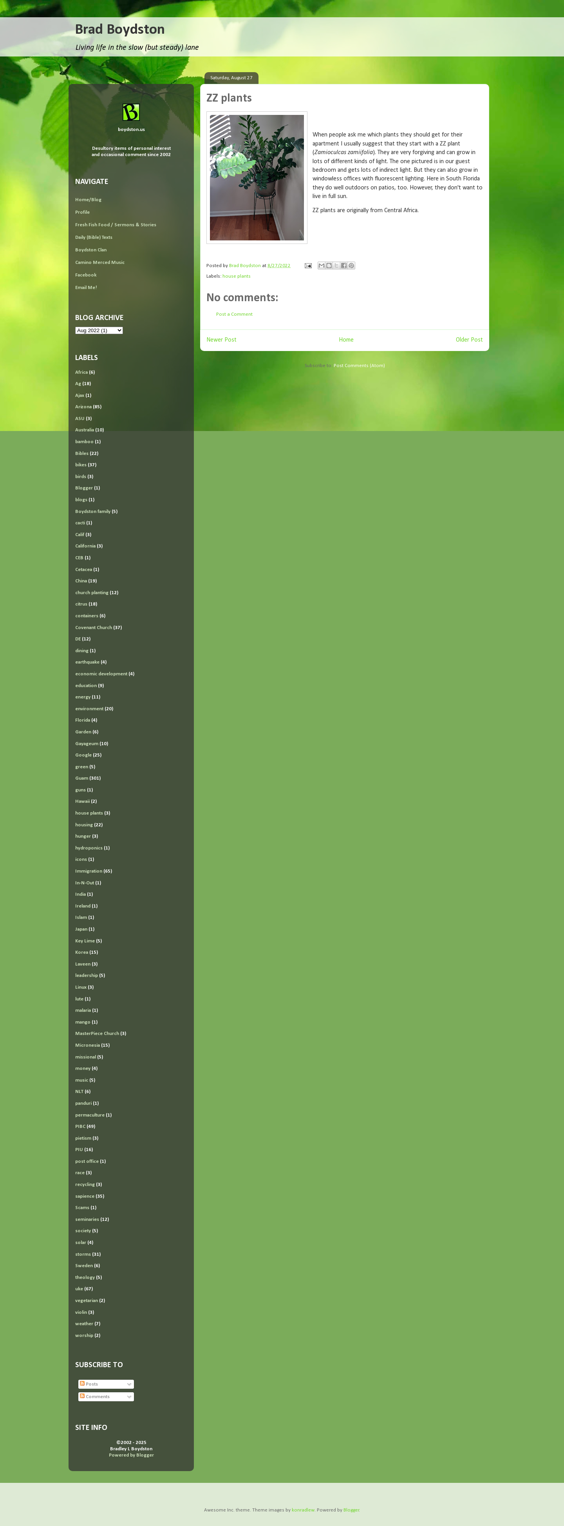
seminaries (87, 1219)
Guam (81, 778)
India (80, 894)
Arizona (83, 406)
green (81, 766)
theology (85, 1277)
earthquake (87, 662)
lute (79, 999)
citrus (81, 604)
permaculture (90, 1115)
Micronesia (87, 1045)
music (81, 1080)
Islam (81, 917)
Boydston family (92, 511)
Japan (81, 929)
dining (82, 650)
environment (89, 708)
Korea (81, 952)
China (81, 581)
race (80, 1172)
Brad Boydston (120, 30)
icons (81, 859)
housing (84, 825)
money (82, 1068)
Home (346, 340)
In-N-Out (84, 883)
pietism (83, 1138)
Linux (81, 987)
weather (84, 1323)
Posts (89, 1384)
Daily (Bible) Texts (93, 237)
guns (80, 790)
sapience (84, 1196)
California (85, 546)
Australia (84, 430)
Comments (95, 1396)
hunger (83, 836)
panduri (83, 1103)
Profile (82, 212)
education (86, 685)
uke (79, 1288)
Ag (78, 383)
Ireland (82, 906)
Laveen (82, 964)
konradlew (303, 1510)
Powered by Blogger (131, 1455)
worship (84, 1335)
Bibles (82, 453)
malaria (83, 1010)
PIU (79, 1149)
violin (81, 1312)
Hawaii (82, 801)
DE (78, 639)
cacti (80, 523)
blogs (81, 499)
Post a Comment (234, 314)
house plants (236, 276)
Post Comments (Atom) (359, 365)
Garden (83, 732)
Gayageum (86, 743)
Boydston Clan (91, 250)
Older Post (469, 340)
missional (85, 1057)
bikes (81, 464)
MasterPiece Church (97, 1033)
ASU (80, 418)
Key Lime (85, 941)
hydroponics (89, 848)
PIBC (80, 1126)
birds (80, 476)
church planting (91, 592)
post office (87, 1161)
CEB (79, 557)
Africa (81, 372)
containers (86, 615)
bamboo (84, 441)
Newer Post (221, 340)
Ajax (79, 395)
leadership (86, 975)
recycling (85, 1184)
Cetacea (83, 569)
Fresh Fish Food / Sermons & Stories (115, 224)
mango (82, 1022)
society (83, 1230)
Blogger (84, 488)
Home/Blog (88, 199)
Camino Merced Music (100, 262)
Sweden (84, 1265)
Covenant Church (93, 627)
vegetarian (86, 1300)
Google (83, 755)
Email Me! (86, 287)
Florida (82, 720)
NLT (79, 1091)
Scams (82, 1207)
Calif (79, 534)
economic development (101, 674)
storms (83, 1254)
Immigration (88, 871)
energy (82, 697)
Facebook (85, 275)
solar (80, 1242)
